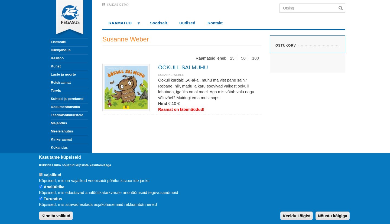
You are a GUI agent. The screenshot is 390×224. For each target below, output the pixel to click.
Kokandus (59, 147)
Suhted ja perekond (67, 99)
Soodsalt (158, 23)
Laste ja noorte (63, 74)
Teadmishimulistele (67, 115)
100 (255, 58)
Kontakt (215, 23)
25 (232, 58)
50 (243, 58)
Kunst (56, 66)
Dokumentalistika (65, 107)
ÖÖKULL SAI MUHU (183, 67)
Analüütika (54, 186)
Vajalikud (52, 175)
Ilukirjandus (61, 50)
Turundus (53, 198)
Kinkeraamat (61, 139)
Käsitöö (57, 58)
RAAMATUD (121, 25)
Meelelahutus (62, 131)
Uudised (187, 23)
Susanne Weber (171, 74)
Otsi (342, 8)
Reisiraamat (61, 82)
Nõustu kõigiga (332, 215)
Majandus (59, 123)
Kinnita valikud (55, 215)
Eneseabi (58, 42)
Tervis (56, 91)
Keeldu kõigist (297, 215)
